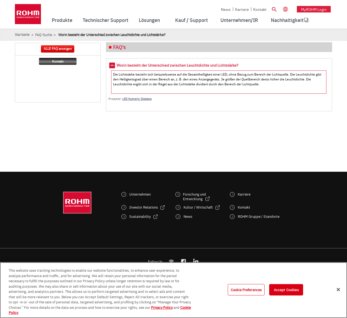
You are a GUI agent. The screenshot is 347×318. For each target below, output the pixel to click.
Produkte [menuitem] (62, 20)
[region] (173, 290)
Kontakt (259, 9)
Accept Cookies (286, 289)
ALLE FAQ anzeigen (58, 48)
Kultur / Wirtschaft (198, 207)
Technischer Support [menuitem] (105, 20)
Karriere (242, 9)
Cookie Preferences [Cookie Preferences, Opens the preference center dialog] (246, 289)
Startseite (22, 34)
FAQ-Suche (43, 34)
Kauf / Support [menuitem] (191, 20)
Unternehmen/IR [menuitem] (239, 20)
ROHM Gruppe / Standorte (258, 216)
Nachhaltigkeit (287, 20)
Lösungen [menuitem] (149, 20)
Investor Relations (143, 207)
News (226, 9)
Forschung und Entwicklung (194, 196)
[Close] (338, 290)
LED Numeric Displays (137, 99)
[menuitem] (287, 20)
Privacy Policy (162, 307)
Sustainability (140, 216)
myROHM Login (314, 9)
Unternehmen (140, 194)
